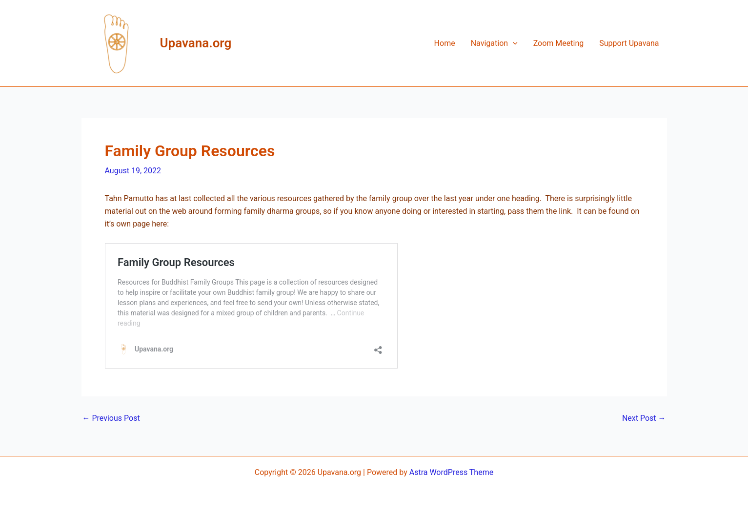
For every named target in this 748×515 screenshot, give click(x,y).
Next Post (644, 418)
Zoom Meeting (558, 43)
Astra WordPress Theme (451, 472)
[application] (513, 43)
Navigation (494, 43)
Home (444, 43)
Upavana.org (196, 43)
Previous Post (111, 418)
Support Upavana (629, 43)
